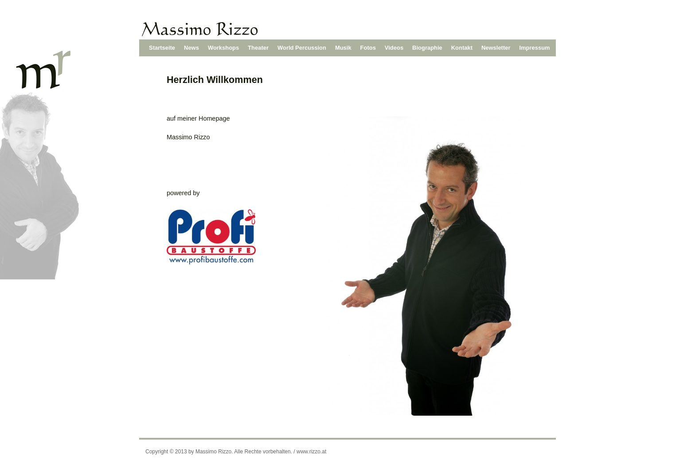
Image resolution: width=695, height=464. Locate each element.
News (191, 47)
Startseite (162, 47)
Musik (343, 47)
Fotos (368, 47)
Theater (258, 47)
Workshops (223, 47)
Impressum (534, 47)
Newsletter (496, 47)
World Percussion (301, 47)
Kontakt (461, 47)
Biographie (427, 47)
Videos (394, 47)
